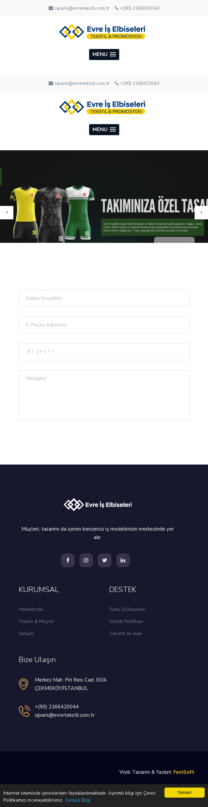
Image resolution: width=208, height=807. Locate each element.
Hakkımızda (31, 609)
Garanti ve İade (125, 633)
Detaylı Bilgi (78, 800)
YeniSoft (184, 772)
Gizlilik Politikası (126, 621)
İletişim (26, 633)
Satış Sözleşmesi (127, 609)
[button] (104, 54)
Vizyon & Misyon (36, 621)
